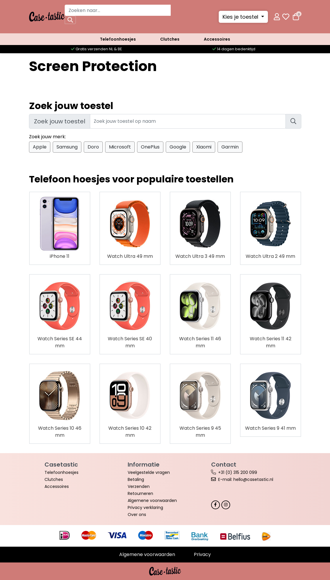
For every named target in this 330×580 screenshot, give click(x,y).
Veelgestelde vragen (149, 472)
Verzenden (139, 486)
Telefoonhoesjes (118, 39)
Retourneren (140, 493)
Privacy (202, 554)
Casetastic (61, 464)
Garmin (230, 147)
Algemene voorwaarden (152, 500)
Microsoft (120, 147)
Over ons (137, 514)
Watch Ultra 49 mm (130, 256)
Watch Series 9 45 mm (200, 432)
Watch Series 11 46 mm (200, 342)
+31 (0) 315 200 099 (237, 472)
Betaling (136, 479)
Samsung (67, 147)
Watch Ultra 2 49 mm (270, 256)
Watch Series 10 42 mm (129, 432)
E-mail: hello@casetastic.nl (245, 479)
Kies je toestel (241, 16)
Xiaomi (203, 147)
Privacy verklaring (145, 507)
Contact (223, 464)
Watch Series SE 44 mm (59, 342)
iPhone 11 (59, 256)
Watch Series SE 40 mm (130, 342)
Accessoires (217, 39)
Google (178, 147)
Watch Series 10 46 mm (59, 432)
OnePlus (150, 147)
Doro (93, 147)
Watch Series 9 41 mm (270, 428)
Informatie (144, 464)
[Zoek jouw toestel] (188, 121)
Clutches (169, 39)
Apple (40, 147)
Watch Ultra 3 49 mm (200, 256)
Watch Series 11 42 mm (270, 342)
